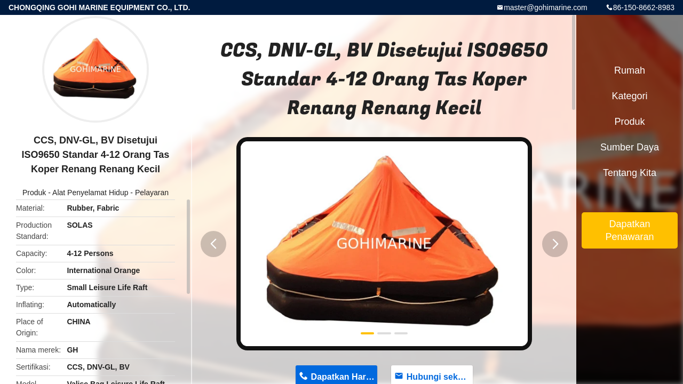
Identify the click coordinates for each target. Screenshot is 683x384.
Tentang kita (629, 172)
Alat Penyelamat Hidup (90, 192)
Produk (34, 192)
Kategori (629, 96)
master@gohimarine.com (545, 7)
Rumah (629, 70)
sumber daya (629, 147)
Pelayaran (152, 192)
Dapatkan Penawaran (629, 230)
